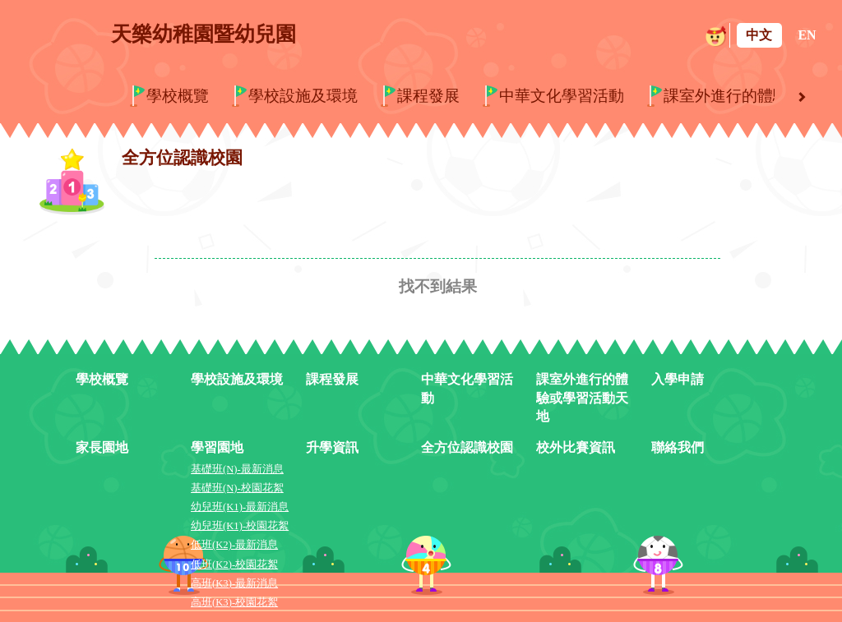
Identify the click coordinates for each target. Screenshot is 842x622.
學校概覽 (177, 95)
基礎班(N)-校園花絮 (237, 488)
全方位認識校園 (467, 447)
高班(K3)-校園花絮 (234, 602)
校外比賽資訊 (575, 447)
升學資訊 (332, 447)
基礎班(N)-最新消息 (237, 469)
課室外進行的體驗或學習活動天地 (582, 398)
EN (807, 35)
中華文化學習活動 (561, 95)
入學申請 (677, 379)
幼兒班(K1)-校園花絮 (240, 526)
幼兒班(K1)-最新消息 (240, 507)
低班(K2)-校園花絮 (234, 564)
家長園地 (102, 447)
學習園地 (217, 447)
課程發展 (428, 95)
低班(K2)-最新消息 (234, 545)
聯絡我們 (677, 447)
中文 (759, 35)
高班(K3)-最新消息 (234, 583)
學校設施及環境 (303, 95)
